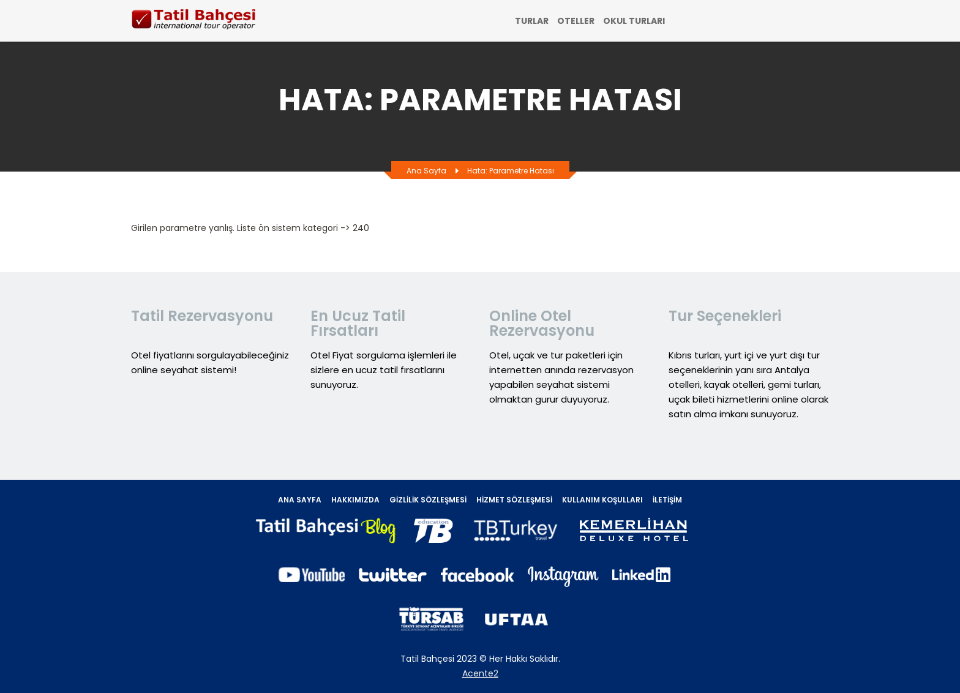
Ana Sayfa (426, 170)
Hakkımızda (355, 499)
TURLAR (532, 21)
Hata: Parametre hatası (510, 170)
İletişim (667, 499)
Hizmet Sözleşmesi (514, 499)
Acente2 (480, 673)
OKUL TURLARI (634, 21)
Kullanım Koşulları (602, 499)
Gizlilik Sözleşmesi (428, 499)
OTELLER (575, 21)
